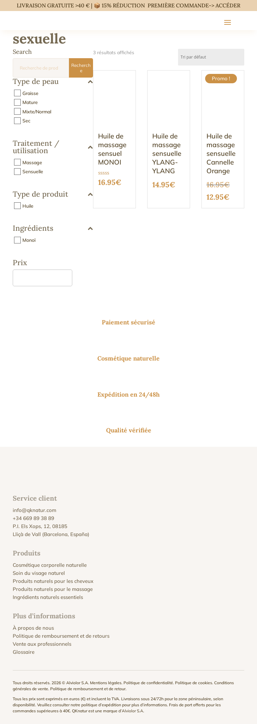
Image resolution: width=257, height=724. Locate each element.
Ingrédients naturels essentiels (48, 597)
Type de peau (53, 82)
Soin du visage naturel (39, 573)
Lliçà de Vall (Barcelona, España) (51, 534)
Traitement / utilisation (53, 147)
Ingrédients (53, 228)
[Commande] (211, 57)
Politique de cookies (193, 682)
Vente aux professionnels (42, 644)
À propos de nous (33, 628)
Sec (26, 121)
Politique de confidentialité (148, 682)
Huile (27, 206)
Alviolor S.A (132, 710)
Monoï (28, 240)
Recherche (81, 68)
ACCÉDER (228, 5)
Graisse (30, 93)
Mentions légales (105, 682)
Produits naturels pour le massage (53, 589)
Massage (32, 162)
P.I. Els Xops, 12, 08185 (40, 526)
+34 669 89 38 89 (33, 518)
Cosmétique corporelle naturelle (50, 565)
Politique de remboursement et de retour (87, 688)
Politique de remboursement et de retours (61, 636)
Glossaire (23, 652)
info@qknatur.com (34, 510)
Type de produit (53, 194)
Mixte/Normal (36, 111)
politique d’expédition (101, 704)
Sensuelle (32, 172)
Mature (30, 102)
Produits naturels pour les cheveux (53, 581)
